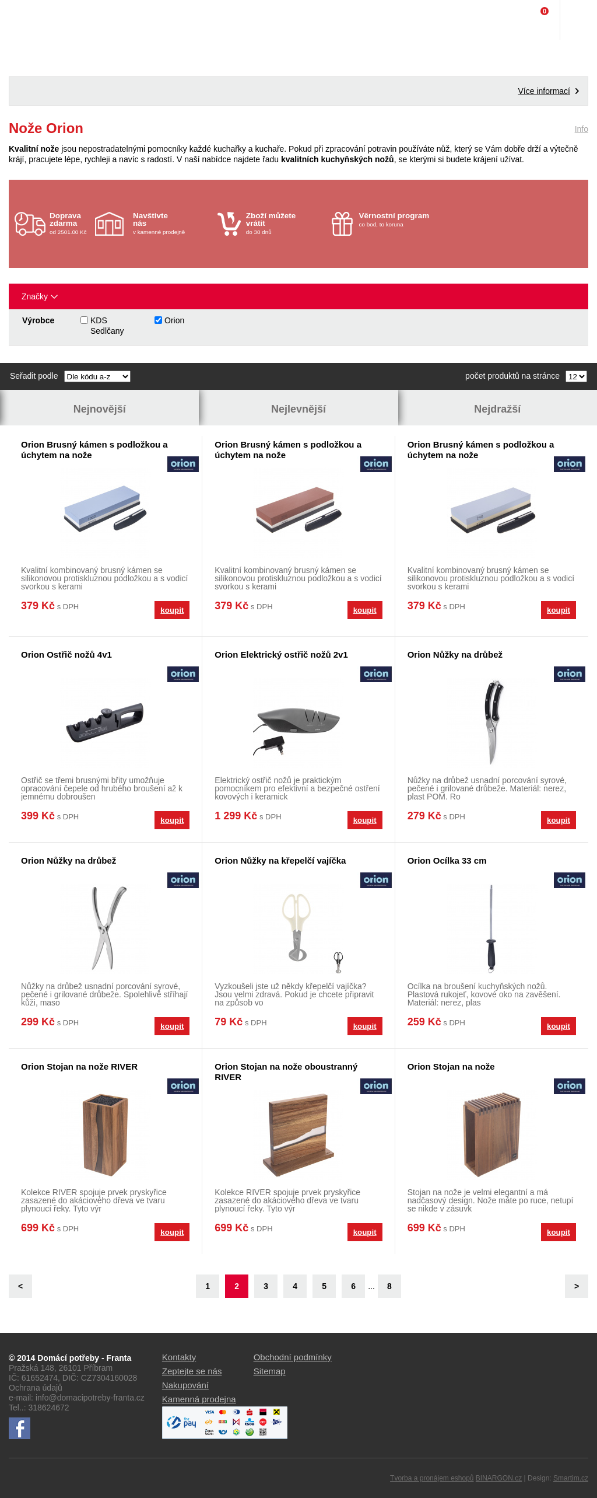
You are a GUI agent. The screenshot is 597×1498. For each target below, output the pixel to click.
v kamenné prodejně (172, 223)
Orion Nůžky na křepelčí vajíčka (280, 860)
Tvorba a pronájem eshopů (431, 1478)
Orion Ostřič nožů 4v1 (66, 654)
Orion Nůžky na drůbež (455, 654)
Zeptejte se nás (192, 1371)
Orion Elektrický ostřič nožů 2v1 (281, 654)
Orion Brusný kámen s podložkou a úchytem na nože (94, 449)
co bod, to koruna (398, 219)
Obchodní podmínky (293, 1357)
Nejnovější (99, 409)
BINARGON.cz (499, 1478)
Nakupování (185, 1385)
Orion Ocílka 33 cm (447, 860)
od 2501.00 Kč (71, 223)
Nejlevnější (298, 409)
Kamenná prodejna (199, 1399)
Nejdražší (497, 409)
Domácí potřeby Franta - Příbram (33, 20)
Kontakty (179, 1357)
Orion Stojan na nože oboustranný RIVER (286, 1071)
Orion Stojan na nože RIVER (79, 1066)
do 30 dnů (285, 223)
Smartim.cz (570, 1478)
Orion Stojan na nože (451, 1066)
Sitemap (270, 1371)
